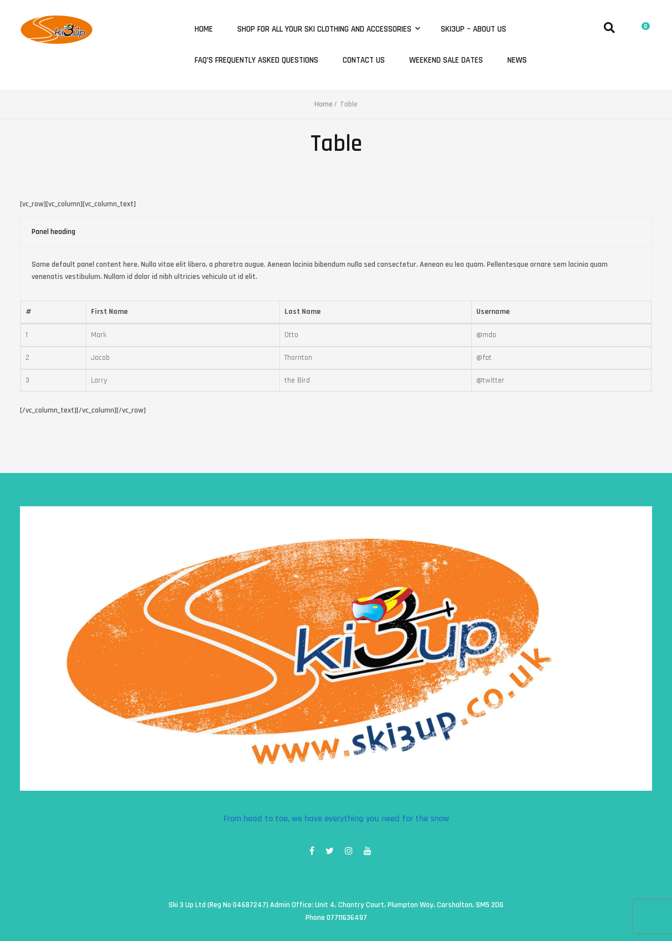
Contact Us (364, 60)
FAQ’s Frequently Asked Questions (256, 60)
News (517, 60)
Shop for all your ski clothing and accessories (325, 29)
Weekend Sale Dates (446, 60)
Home (204, 29)
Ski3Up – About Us (473, 29)
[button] (643, 25)
